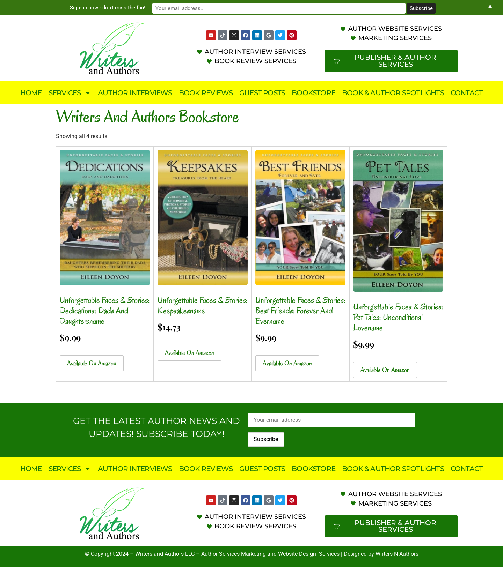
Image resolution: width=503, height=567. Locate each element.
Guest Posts (262, 93)
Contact (467, 93)
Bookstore (313, 93)
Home (31, 93)
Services (70, 93)
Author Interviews (135, 93)
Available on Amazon (91, 363)
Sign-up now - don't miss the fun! (192, 7)
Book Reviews (206, 93)
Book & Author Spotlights (393, 93)
